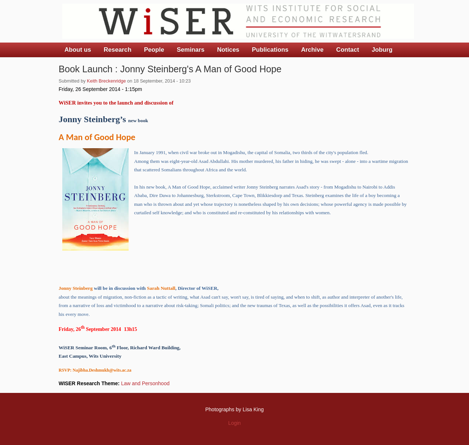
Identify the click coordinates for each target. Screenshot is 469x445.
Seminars (191, 49)
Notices (228, 49)
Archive (312, 49)
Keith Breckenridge (106, 81)
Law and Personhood (145, 383)
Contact (347, 49)
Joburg (382, 49)
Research (118, 49)
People (154, 49)
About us (77, 49)
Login (234, 423)
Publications (270, 49)
